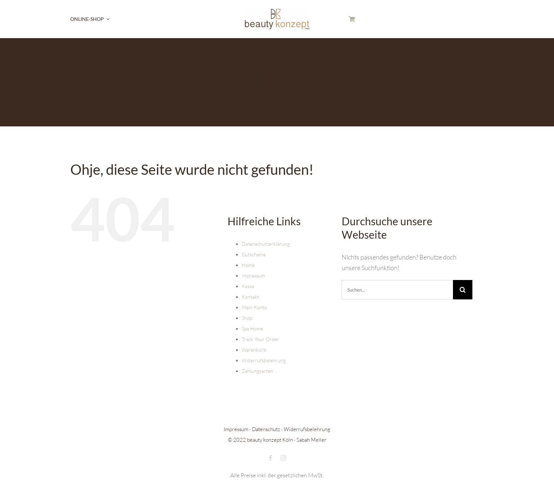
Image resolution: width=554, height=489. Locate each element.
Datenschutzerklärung (266, 244)
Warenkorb (254, 350)
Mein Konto (254, 307)
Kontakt (250, 297)
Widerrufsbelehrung (264, 360)
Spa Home (252, 329)
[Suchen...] (397, 289)
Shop (247, 318)
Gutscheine (254, 254)
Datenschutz (266, 429)
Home (248, 265)
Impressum (253, 276)
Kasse (248, 286)
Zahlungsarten (257, 371)
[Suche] (462, 289)
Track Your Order (260, 339)
